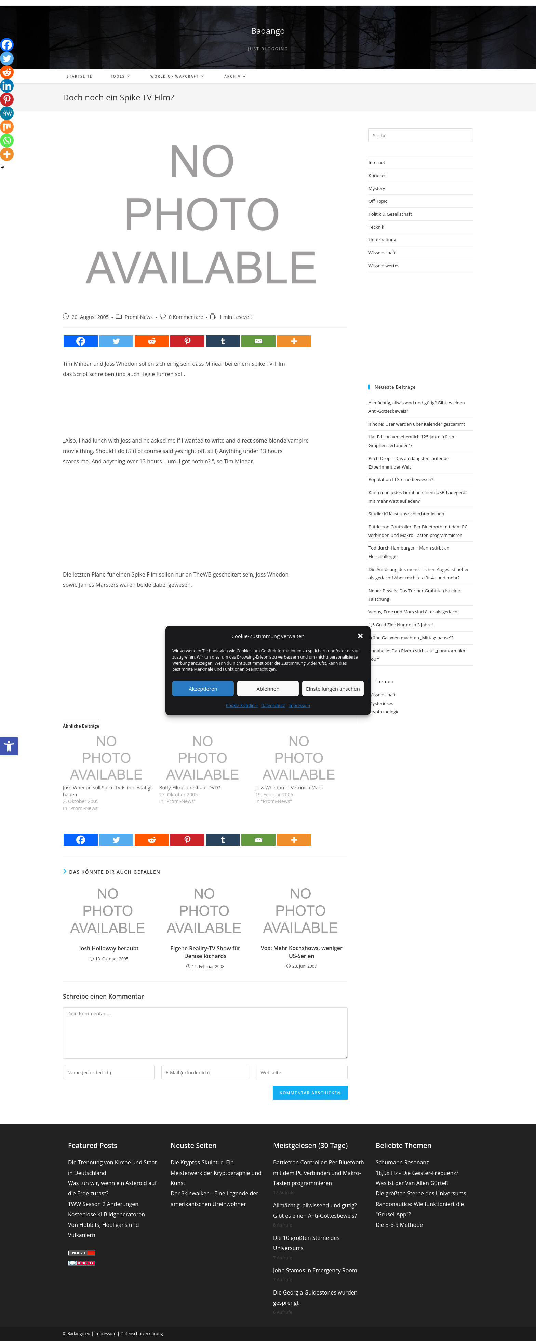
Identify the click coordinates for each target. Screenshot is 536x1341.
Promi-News (139, 317)
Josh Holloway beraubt (109, 948)
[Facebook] (81, 341)
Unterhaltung (382, 239)
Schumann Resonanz (402, 1162)
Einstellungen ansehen (333, 688)
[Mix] (7, 127)
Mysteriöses (380, 703)
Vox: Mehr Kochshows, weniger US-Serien (302, 951)
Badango (268, 30)
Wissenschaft (382, 252)
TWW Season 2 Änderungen (103, 1204)
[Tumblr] (223, 341)
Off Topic (377, 201)
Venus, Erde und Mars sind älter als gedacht (413, 612)
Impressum (299, 705)
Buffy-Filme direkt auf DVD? (189, 787)
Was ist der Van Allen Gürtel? (412, 1183)
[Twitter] (116, 341)
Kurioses (377, 175)
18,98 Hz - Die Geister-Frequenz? (417, 1173)
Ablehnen (268, 688)
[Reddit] (152, 341)
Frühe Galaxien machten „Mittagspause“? (410, 638)
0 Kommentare (186, 317)
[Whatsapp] (7, 140)
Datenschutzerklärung (142, 1334)
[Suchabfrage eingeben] (420, 135)
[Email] (258, 341)
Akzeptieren (203, 688)
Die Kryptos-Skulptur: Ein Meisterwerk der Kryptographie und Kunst (216, 1173)
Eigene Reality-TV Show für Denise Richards (205, 952)
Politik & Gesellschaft (390, 214)
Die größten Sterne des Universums (421, 1193)
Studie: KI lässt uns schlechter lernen (406, 514)
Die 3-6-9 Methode (399, 1225)
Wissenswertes (383, 265)
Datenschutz (273, 705)
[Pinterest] (187, 341)
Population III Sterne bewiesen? (400, 479)
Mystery (376, 188)
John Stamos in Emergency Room (315, 1270)
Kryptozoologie (384, 711)
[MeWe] (7, 113)
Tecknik (376, 227)
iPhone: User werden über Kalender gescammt (416, 424)
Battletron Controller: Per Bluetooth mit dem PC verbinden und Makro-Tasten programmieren (318, 1173)
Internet (376, 162)
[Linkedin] (7, 86)
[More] (294, 341)
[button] (9, 746)
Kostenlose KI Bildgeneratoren (106, 1214)
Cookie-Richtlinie (242, 705)
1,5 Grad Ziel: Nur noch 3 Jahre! (400, 625)
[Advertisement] (205, 401)
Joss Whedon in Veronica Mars (289, 787)
